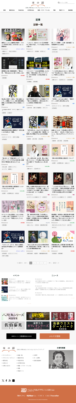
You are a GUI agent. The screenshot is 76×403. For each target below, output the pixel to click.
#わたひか (54, 227)
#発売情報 (4, 78)
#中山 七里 (4, 166)
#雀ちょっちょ (30, 225)
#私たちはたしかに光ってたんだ (59, 225)
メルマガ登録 (54, 336)
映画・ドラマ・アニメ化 (44, 10)
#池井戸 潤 (29, 107)
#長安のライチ (30, 51)
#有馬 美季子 (54, 49)
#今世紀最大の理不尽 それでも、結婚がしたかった (12, 110)
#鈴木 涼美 (34, 139)
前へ (25, 263)
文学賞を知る (31, 10)
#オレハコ (45, 107)
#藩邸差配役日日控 (43, 253)
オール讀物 (37, 358)
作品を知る (21, 10)
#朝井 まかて (54, 79)
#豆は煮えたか (62, 79)
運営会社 (5, 360)
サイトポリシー (7, 355)
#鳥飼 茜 (4, 112)
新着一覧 (20, 355)
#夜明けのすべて (5, 53)
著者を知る (12, 10)
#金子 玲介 (69, 225)
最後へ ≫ (56, 263)
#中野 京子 (44, 197)
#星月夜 (36, 253)
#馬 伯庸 (37, 51)
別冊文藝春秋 (37, 360)
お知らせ (5, 363)
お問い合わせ (6, 365)
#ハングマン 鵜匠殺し (7, 169)
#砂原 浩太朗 (29, 253)
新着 (4, 10)
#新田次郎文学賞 (43, 225)
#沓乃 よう (67, 163)
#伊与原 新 (54, 108)
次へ (50, 263)
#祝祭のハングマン (12, 166)
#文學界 (53, 163)
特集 (54, 10)
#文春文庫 (54, 253)
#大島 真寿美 (69, 79)
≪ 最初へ (20, 263)
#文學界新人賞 (60, 163)
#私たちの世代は (12, 51)
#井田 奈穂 (41, 139)
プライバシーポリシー (9, 358)
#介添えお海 (54, 51)
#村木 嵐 (37, 225)
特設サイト (62, 10)
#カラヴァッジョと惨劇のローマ (34, 197)
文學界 (35, 355)
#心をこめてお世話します (64, 49)
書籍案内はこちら (22, 336)
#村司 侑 (17, 193)
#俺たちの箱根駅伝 (37, 107)
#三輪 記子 (9, 112)
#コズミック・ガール (56, 105)
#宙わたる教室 (66, 105)
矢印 (29, 303)
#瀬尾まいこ (4, 51)
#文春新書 (29, 81)
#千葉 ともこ (43, 51)
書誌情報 (70, 10)
